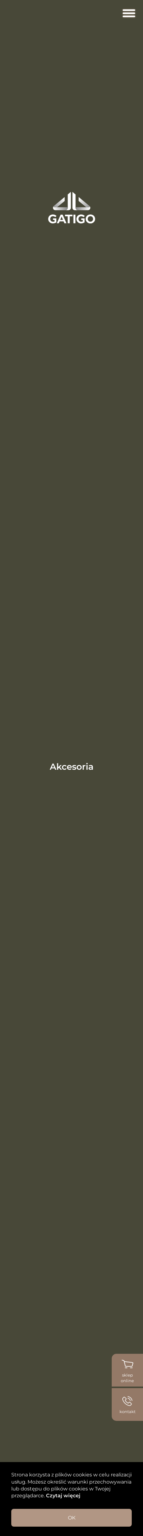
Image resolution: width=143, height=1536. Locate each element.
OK (71, 1518)
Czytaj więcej (62, 1496)
